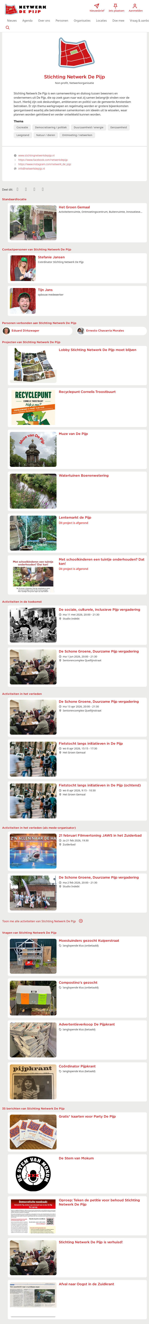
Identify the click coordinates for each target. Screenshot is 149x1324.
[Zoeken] (7, 27)
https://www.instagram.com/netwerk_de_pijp (44, 164)
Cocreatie (22, 127)
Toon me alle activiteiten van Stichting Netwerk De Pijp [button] (42, 921)
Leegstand (22, 135)
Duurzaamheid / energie (88, 127)
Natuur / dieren (45, 135)
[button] (11, 20)
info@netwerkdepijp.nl (31, 168)
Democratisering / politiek (51, 127)
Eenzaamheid (119, 127)
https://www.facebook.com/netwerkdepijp (43, 159)
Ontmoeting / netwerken (77, 135)
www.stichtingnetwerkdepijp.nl (36, 155)
